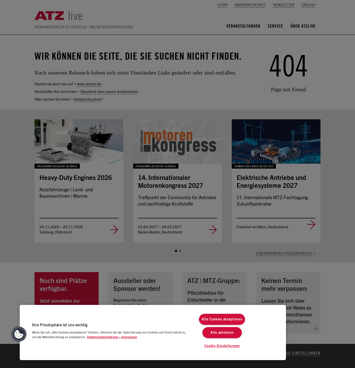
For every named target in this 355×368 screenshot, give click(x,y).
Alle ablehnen (222, 332)
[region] (153, 332)
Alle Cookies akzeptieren (222, 319)
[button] (19, 334)
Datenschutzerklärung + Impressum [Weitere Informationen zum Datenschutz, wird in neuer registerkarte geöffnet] (112, 337)
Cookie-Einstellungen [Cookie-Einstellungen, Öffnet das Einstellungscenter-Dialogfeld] (222, 346)
